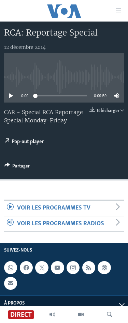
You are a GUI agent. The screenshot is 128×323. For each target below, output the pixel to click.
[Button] (17, 167)
